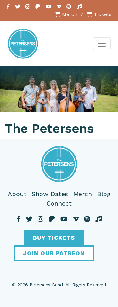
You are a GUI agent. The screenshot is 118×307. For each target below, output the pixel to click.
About (17, 194)
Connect (59, 203)
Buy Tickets (54, 237)
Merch (66, 14)
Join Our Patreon (54, 253)
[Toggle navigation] (102, 43)
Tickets (99, 14)
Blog (103, 194)
